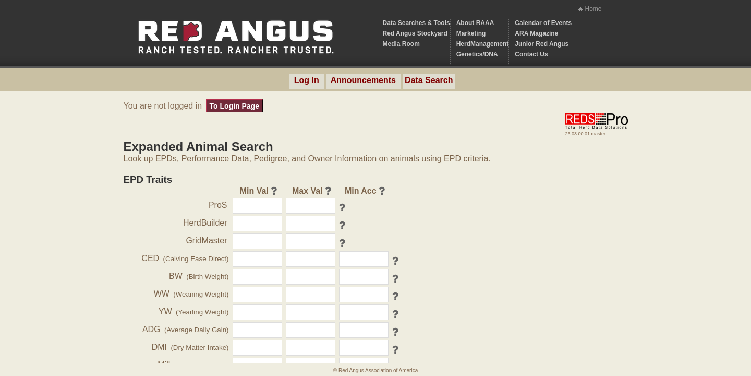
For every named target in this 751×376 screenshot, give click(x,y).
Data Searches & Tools (416, 23)
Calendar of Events (543, 23)
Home (593, 9)
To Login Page (234, 106)
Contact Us (531, 54)
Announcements (363, 80)
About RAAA (475, 23)
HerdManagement (482, 44)
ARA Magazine (536, 33)
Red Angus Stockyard (415, 33)
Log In (306, 80)
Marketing (471, 33)
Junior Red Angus (541, 44)
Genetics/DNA (477, 54)
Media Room (401, 44)
